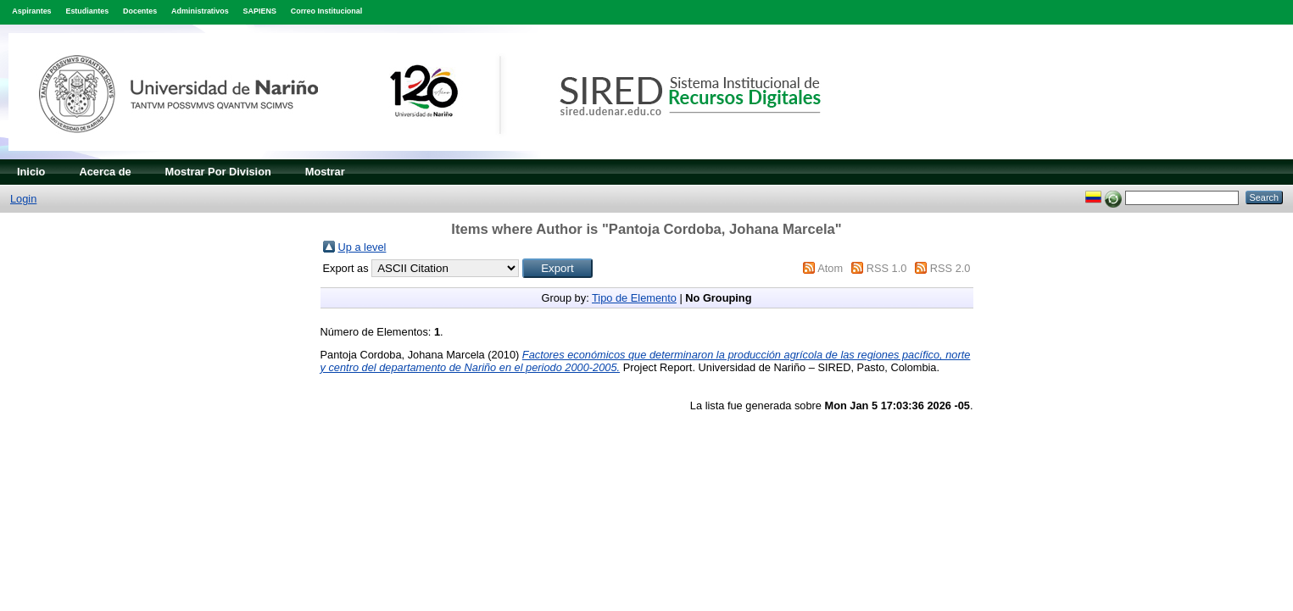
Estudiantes (87, 11)
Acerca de (105, 171)
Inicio (31, 171)
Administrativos (200, 11)
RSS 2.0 (950, 268)
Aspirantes (31, 11)
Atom (830, 268)
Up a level (362, 247)
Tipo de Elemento (634, 298)
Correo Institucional (327, 11)
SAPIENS (259, 11)
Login (23, 198)
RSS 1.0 (887, 268)
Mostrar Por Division (218, 171)
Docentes (140, 11)
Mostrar (325, 171)
